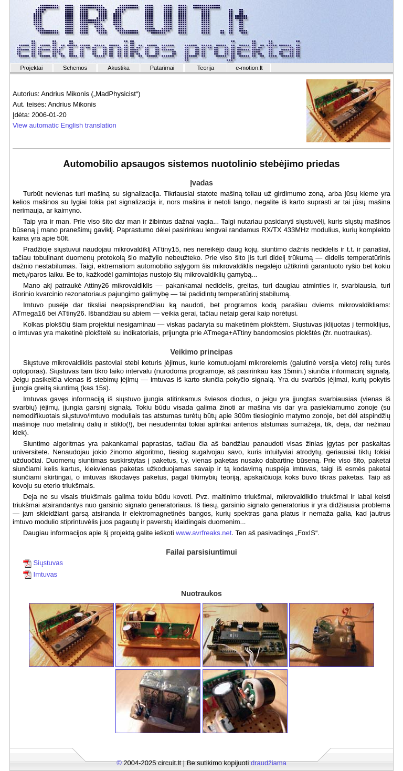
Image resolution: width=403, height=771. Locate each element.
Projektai (31, 68)
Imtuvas (40, 574)
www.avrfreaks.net (203, 533)
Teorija (205, 68)
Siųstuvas (43, 563)
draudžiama (269, 763)
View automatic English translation (64, 125)
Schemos (75, 68)
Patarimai (162, 68)
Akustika (119, 68)
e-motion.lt (249, 68)
